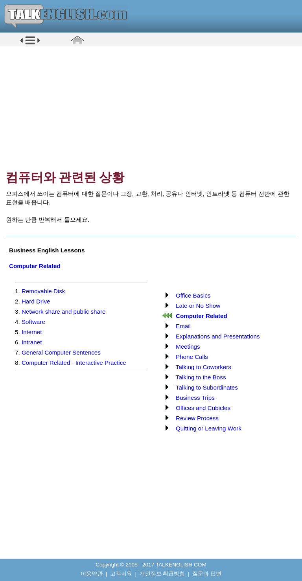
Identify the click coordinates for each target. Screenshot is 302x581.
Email (183, 326)
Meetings (188, 346)
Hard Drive (36, 301)
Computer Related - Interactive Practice (74, 362)
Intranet (32, 342)
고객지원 (121, 574)
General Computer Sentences (61, 352)
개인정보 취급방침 (162, 574)
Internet (32, 332)
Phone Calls (192, 356)
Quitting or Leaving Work (208, 428)
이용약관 (92, 574)
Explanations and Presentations (218, 336)
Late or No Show (198, 305)
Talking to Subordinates (207, 387)
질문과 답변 (206, 574)
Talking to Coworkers (203, 367)
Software (33, 321)
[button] (30, 44)
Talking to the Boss (201, 377)
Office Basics (193, 295)
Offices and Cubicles (203, 407)
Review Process (197, 418)
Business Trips (195, 397)
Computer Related (35, 266)
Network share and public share (64, 311)
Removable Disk (43, 291)
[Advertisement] (154, 108)
